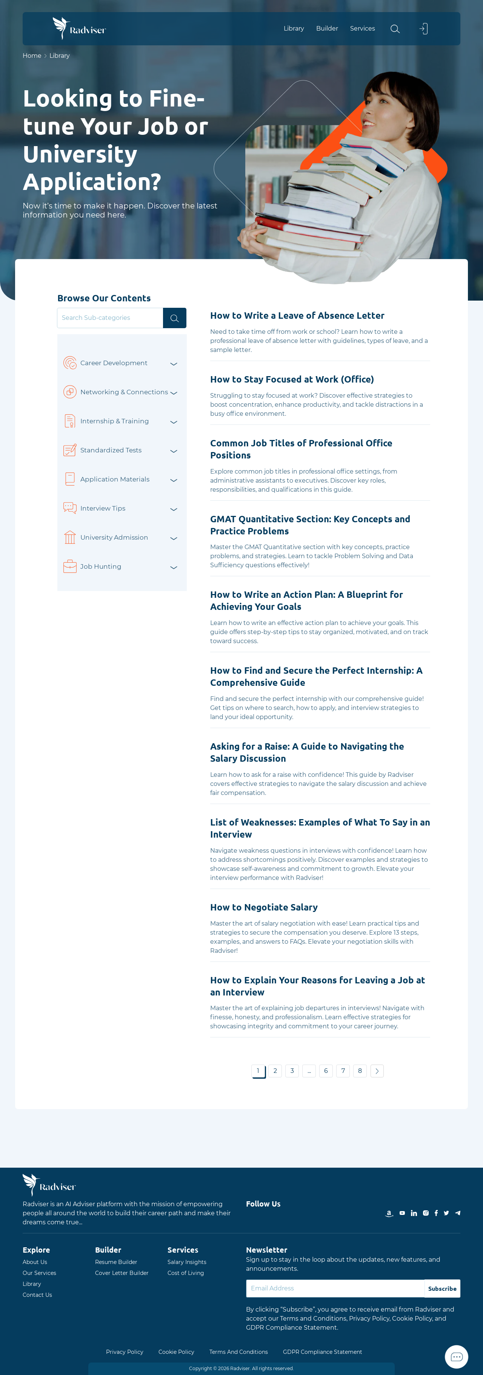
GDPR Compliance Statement (322, 1352)
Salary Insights (187, 1262)
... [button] (309, 1070)
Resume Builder (116, 1262)
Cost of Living (186, 1273)
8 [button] (360, 1070)
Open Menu (472, 687)
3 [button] (292, 1070)
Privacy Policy (124, 1352)
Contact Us (37, 1295)
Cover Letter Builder (122, 1273)
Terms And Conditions (238, 1352)
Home (32, 55)
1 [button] (258, 1070)
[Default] (335, 1288)
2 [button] (275, 1070)
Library (32, 1284)
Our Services (39, 1273)
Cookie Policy (176, 1352)
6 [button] (326, 1070)
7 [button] (343, 1070)
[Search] (111, 318)
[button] (403, 28)
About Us (35, 1262)
